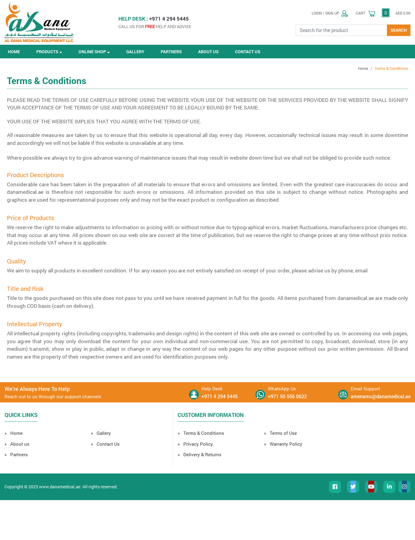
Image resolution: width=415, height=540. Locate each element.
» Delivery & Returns (199, 454)
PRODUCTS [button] (49, 51)
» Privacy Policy (195, 444)
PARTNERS (171, 51)
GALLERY (135, 51)
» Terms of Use (280, 433)
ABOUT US (208, 51)
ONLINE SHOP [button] (94, 51)
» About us (17, 444)
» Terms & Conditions (201, 433)
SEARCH (399, 30)
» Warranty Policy (283, 444)
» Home (14, 433)
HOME (14, 51)
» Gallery (101, 433)
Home (363, 68)
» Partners (16, 454)
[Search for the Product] (341, 30)
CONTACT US (247, 51)
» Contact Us (105, 444)
